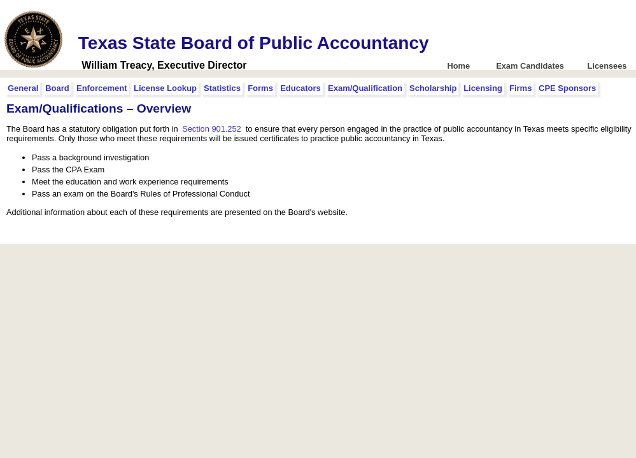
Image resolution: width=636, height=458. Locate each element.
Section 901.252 (211, 129)
